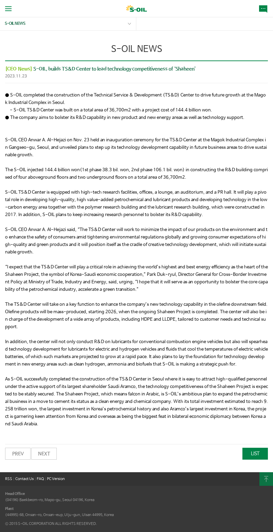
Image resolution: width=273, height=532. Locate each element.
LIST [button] (255, 453)
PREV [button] (18, 454)
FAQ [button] (40, 479)
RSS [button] (8, 479)
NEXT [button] (44, 454)
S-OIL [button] (136, 9)
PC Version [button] (56, 479)
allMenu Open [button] (8, 8)
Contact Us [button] (24, 479)
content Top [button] (266, 479)
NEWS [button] (264, 8)
